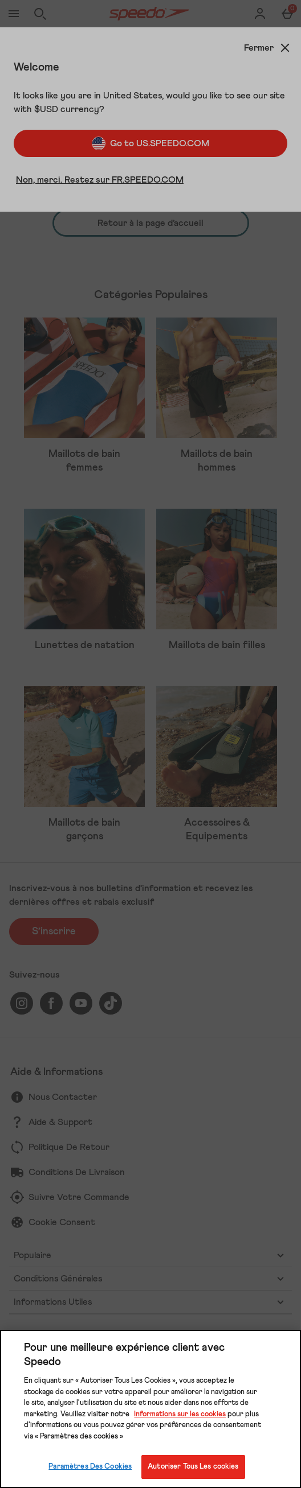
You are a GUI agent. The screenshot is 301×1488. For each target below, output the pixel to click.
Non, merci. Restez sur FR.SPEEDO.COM (100, 179)
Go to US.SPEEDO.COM (150, 143)
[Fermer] (268, 47)
